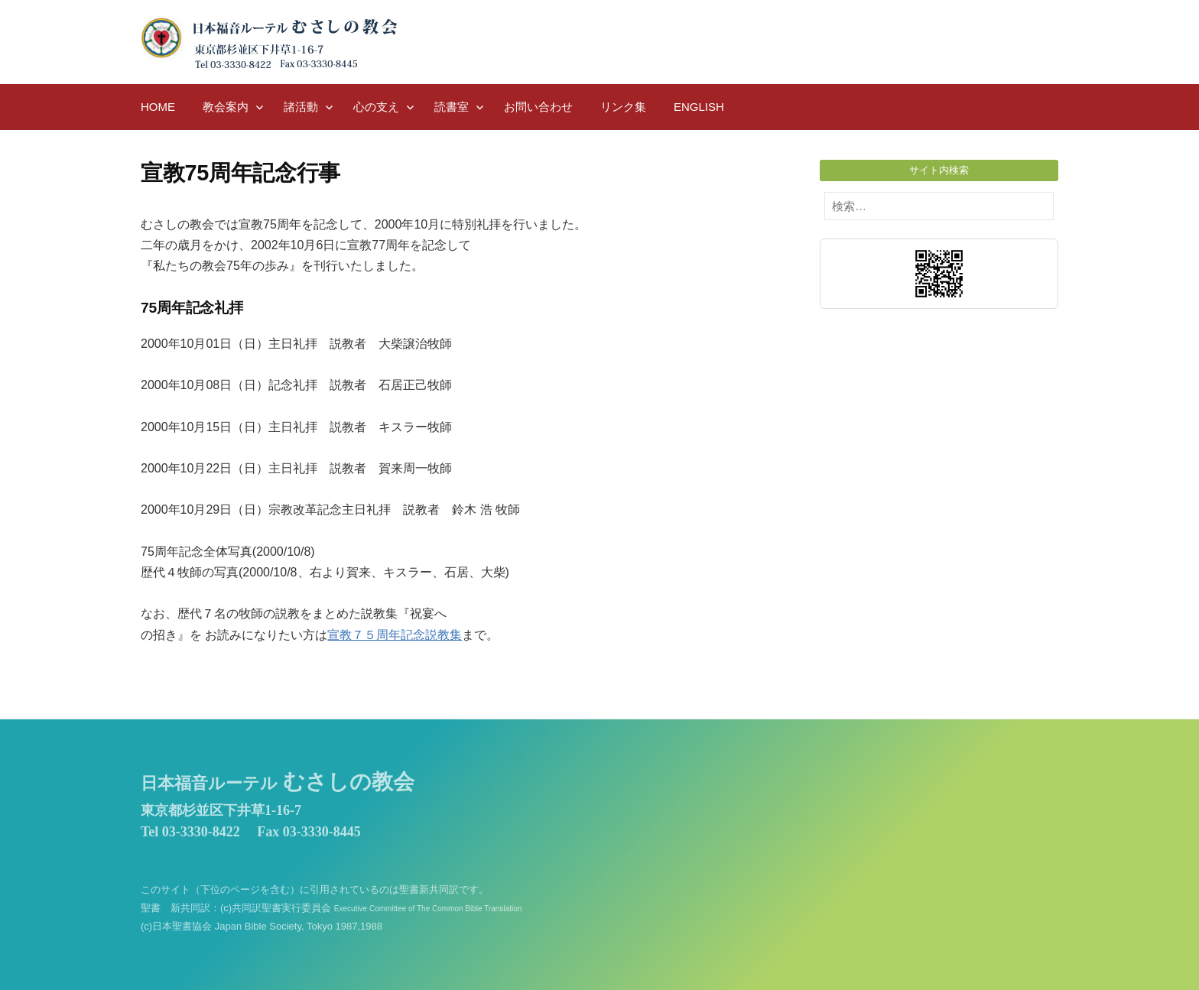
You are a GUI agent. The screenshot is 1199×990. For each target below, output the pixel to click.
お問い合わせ (538, 106)
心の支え (376, 106)
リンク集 (623, 106)
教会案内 (226, 106)
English (699, 106)
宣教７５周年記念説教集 (394, 634)
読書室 (451, 106)
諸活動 (301, 106)
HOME (158, 106)
